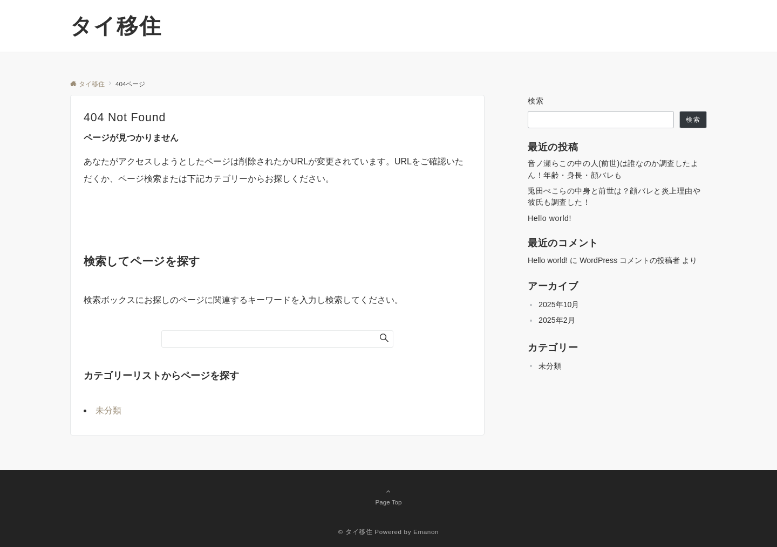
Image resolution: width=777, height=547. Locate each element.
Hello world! (549, 218)
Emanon (426, 531)
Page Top (388, 496)
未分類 (108, 410)
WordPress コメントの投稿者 (630, 260)
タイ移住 (116, 26)
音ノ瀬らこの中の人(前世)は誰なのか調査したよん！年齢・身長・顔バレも (613, 169)
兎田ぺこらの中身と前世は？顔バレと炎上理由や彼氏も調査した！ (614, 196)
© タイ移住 (355, 531)
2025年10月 (559, 304)
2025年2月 (557, 320)
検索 (536, 100)
